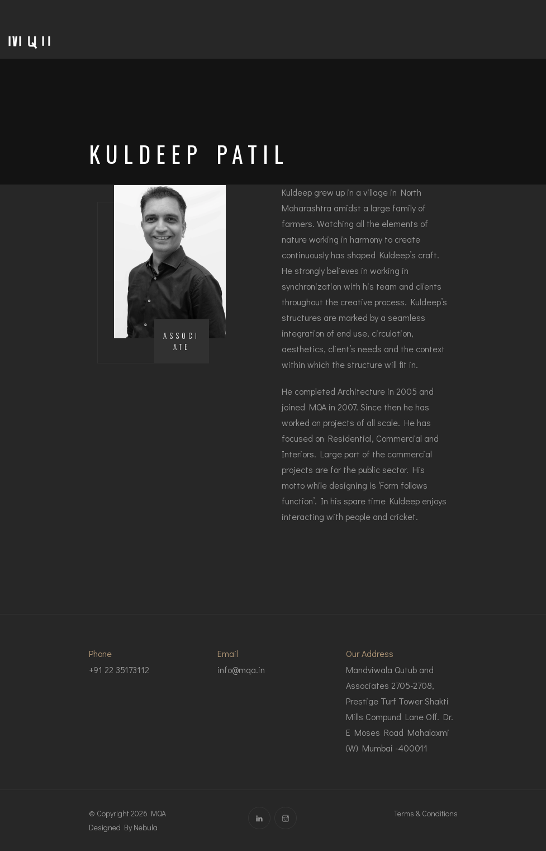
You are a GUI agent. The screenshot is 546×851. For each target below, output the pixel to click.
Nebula (146, 827)
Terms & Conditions (426, 813)
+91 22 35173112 (119, 669)
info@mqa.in (241, 669)
